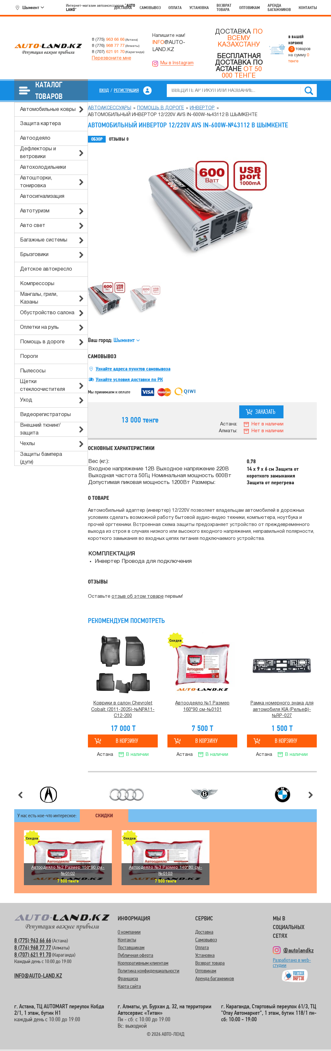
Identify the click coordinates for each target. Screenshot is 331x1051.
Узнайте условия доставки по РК (129, 379)
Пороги (29, 356)
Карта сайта (129, 986)
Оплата (175, 7)
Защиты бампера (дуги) (41, 458)
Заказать (265, 411)
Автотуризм (34, 211)
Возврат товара (224, 7)
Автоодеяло (35, 138)
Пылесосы (33, 371)
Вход (104, 90)
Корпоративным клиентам (143, 963)
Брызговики (34, 254)
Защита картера (40, 124)
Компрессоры (37, 284)
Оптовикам (249, 7)
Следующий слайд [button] (311, 795)
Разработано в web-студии (292, 965)
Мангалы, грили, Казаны (39, 298)
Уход (26, 400)
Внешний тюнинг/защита (40, 429)
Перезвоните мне (111, 58)
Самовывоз (150, 7)
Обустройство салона (47, 313)
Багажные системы (43, 240)
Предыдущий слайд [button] (20, 795)
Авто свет (32, 225)
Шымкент (30, 7)
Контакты (308, 7)
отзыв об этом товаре (138, 597)
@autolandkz (298, 950)
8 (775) (108, 40)
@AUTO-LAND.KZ (168, 46)
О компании (129, 932)
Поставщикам (131, 947)
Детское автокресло (46, 269)
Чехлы (27, 444)
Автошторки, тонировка (36, 182)
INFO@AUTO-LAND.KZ (38, 975)
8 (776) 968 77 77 (32, 947)
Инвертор (202, 108)
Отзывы (119, 139)
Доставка (123, 7)
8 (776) (108, 46)
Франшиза (128, 978)
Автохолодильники (43, 167)
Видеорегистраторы (45, 415)
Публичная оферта (135, 955)
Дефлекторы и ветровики (38, 153)
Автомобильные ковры (48, 109)
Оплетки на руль (39, 327)
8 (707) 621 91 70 (32, 954)
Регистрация (126, 90)
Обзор (96, 139)
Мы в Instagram (177, 63)
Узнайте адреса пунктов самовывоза (133, 368)
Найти (309, 90)
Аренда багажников (279, 7)
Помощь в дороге (42, 342)
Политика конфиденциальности (148, 971)
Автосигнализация (42, 196)
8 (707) (108, 52)
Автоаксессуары (109, 108)
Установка (199, 7)
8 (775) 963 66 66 (32, 940)
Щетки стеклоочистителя (42, 386)
